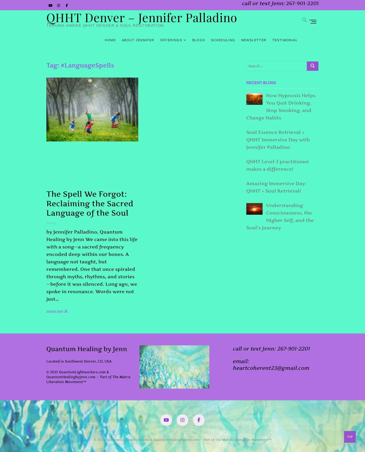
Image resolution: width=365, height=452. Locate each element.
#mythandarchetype (87, 161)
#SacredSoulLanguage (93, 181)
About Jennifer (138, 40)
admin (60, 223)
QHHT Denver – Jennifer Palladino (141, 17)
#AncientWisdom (58, 157)
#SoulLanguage (58, 185)
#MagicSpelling (58, 161)
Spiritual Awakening (61, 150)
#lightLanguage (113, 157)
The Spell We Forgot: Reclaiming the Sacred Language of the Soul (89, 204)
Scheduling (223, 40)
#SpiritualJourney (85, 185)
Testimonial (285, 40)
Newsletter (254, 40)
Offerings (171, 40)
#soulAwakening (124, 181)
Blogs (198, 40)
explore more (54, 311)
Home (110, 40)
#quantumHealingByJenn (65, 165)
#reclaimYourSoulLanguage (108, 165)
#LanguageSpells (86, 157)
